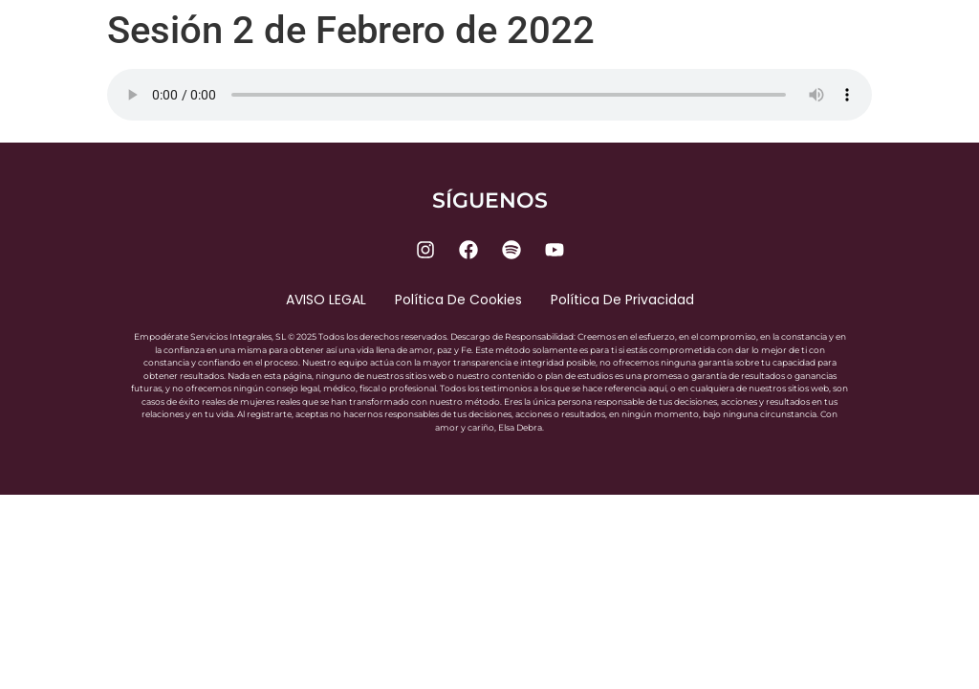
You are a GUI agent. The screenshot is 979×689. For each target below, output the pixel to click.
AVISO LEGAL (326, 299)
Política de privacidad (622, 299)
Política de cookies (458, 299)
